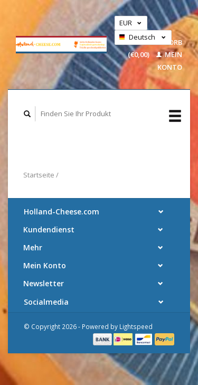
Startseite (38, 175)
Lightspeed (136, 326)
